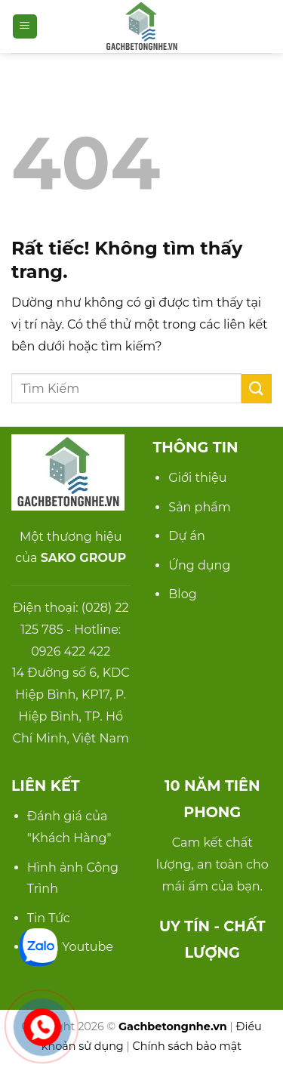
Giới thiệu (197, 478)
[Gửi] (256, 388)
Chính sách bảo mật (187, 1046)
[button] (25, 26)
